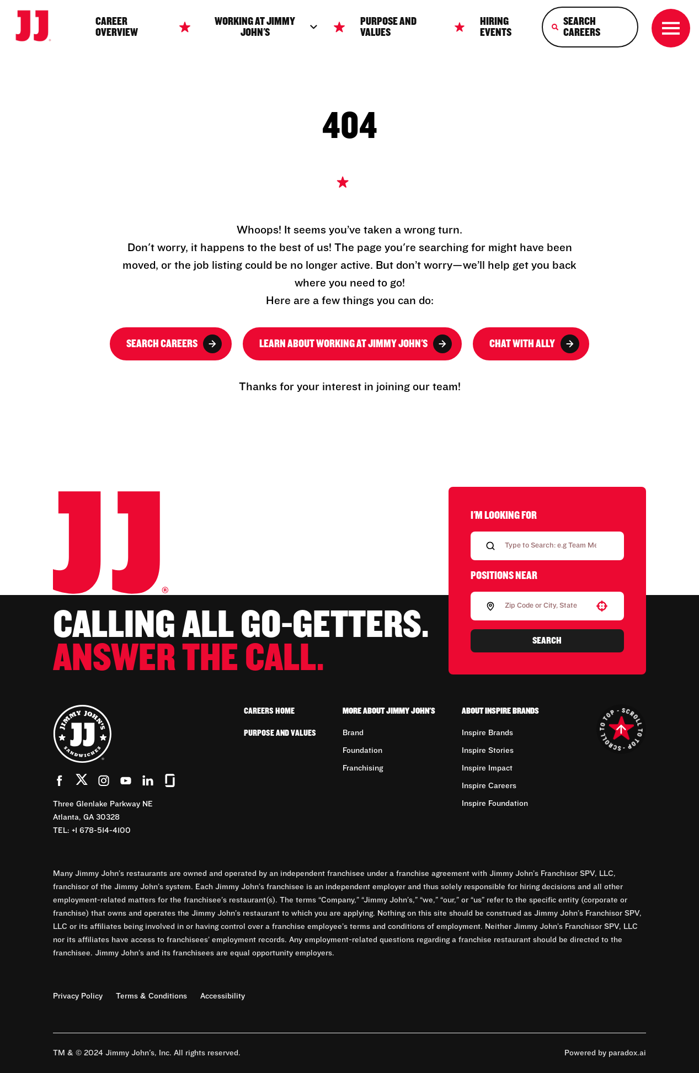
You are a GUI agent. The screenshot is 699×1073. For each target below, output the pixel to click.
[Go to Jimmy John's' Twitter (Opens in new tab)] (81, 781)
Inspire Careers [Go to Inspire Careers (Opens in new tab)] (489, 786)
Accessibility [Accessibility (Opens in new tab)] (222, 996)
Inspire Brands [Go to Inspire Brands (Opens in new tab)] (487, 733)
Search (547, 641)
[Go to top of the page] (621, 729)
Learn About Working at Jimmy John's (355, 343)
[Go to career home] (40, 26)
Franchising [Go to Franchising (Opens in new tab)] (363, 768)
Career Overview (116, 27)
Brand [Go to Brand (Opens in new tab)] (353, 733)
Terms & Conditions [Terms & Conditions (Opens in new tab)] (151, 996)
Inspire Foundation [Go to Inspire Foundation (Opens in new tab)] (495, 804)
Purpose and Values (388, 27)
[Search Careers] (590, 27)
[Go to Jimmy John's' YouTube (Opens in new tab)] (125, 780)
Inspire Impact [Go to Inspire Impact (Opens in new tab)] (487, 768)
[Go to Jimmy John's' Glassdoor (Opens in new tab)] (170, 780)
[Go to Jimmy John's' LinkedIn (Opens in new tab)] (147, 780)
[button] (601, 606)
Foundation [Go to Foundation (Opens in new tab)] (362, 751)
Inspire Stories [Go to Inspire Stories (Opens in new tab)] (488, 751)
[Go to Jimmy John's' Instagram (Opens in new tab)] (103, 780)
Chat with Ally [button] (534, 343)
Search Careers (174, 343)
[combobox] (545, 606)
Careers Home (269, 711)
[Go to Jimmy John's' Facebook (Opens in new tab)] (59, 780)
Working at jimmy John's (266, 27)
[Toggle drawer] (671, 28)
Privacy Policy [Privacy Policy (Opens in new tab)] (78, 996)
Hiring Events (495, 27)
